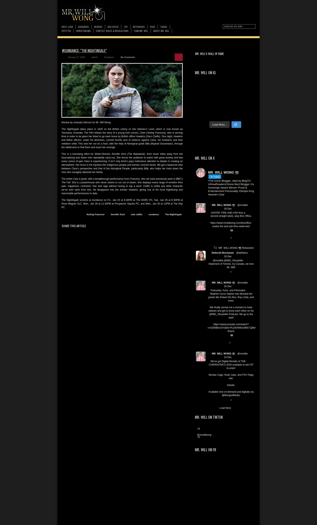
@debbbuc (242, 252)
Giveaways (83, 26)
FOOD (152, 26)
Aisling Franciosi (96, 214)
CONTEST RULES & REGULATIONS (112, 31)
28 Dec (228, 208)
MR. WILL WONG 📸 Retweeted (236, 248)
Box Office (113, 26)
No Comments (128, 57)
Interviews (139, 26)
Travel (163, 26)
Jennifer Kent (118, 214)
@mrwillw (242, 205)
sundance (154, 214)
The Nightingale (173, 214)
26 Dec (228, 256)
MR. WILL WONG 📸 (223, 205)
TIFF (126, 26)
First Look (67, 26)
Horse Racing (83, 31)
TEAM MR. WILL (141, 31)
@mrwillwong (204, 434)
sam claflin (137, 214)
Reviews (98, 26)
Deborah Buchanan (223, 252)
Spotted (66, 31)
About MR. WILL (161, 31)
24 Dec (228, 357)
